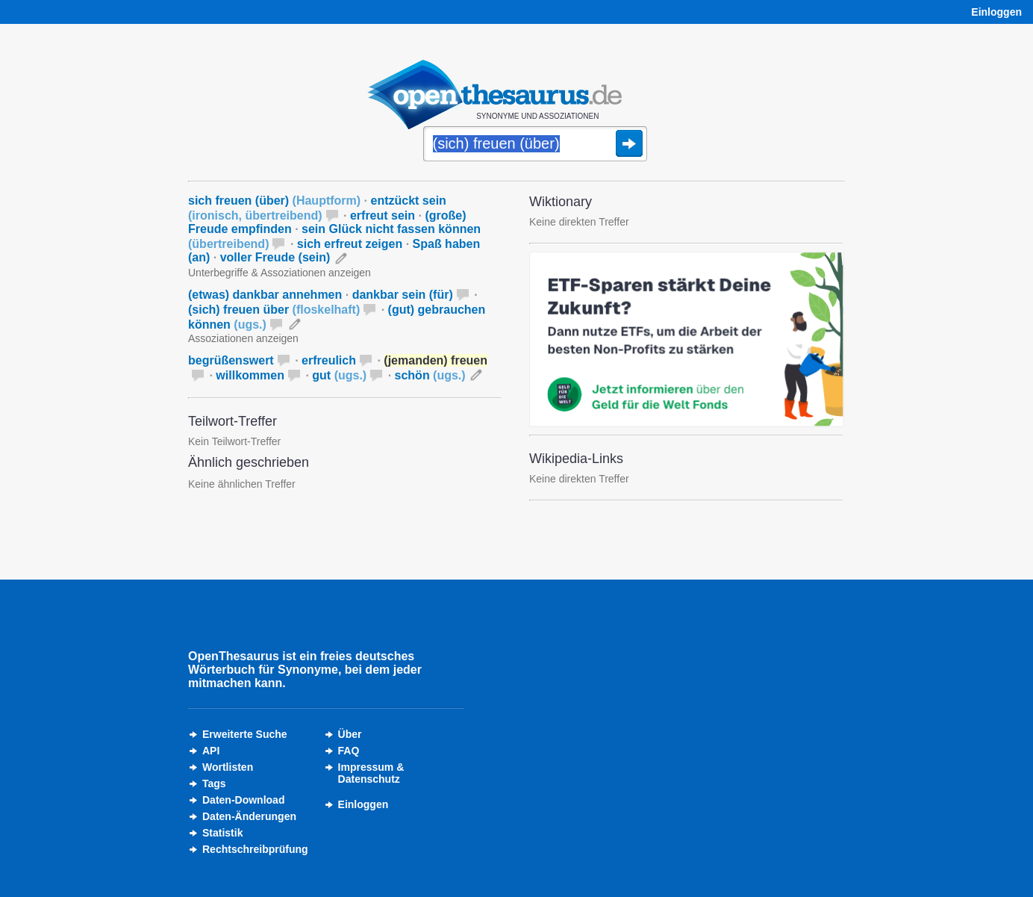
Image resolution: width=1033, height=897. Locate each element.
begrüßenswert (231, 360)
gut (339, 375)
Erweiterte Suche (244, 734)
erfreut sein (382, 215)
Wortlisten (227, 767)
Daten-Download (243, 800)
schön (430, 375)
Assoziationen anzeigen (243, 338)
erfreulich (329, 360)
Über (350, 734)
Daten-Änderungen (249, 816)
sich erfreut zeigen (349, 244)
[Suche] (535, 145)
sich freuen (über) (274, 200)
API (210, 751)
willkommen (250, 375)
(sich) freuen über (274, 309)
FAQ (349, 751)
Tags (214, 783)
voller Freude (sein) (275, 257)
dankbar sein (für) (402, 294)
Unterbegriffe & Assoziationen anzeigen (279, 273)
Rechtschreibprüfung (255, 849)
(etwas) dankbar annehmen (265, 294)
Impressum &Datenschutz (371, 773)
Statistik (222, 833)
